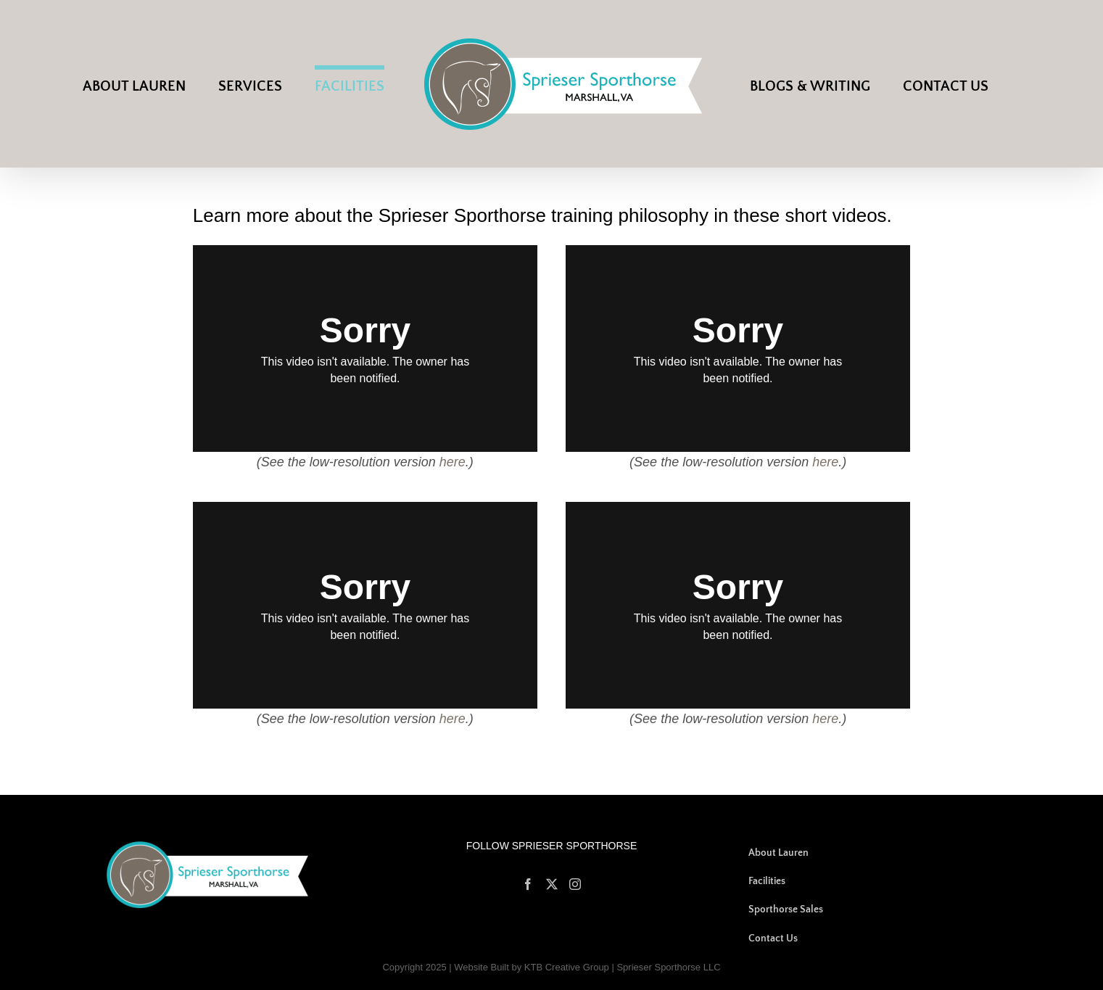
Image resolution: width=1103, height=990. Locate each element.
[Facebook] (528, 884)
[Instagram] (575, 884)
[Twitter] (552, 884)
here (452, 462)
